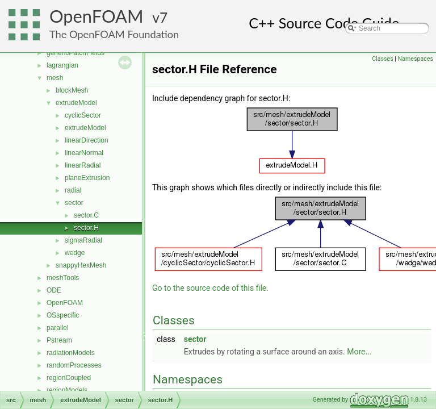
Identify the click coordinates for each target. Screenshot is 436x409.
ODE (54, 290)
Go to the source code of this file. (210, 288)
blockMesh (72, 90)
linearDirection (86, 140)
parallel (58, 328)
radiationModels (71, 353)
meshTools (63, 278)
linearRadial (82, 165)
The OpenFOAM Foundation (114, 34)
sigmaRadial (83, 240)
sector (74, 203)
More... (359, 351)
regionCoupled (69, 378)
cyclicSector (83, 115)
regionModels (67, 390)
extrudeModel (76, 103)
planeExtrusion (87, 178)
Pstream (59, 340)
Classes (382, 58)
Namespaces (415, 58)
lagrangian (62, 65)
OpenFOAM (96, 16)
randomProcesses (74, 365)
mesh (55, 78)
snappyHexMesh (81, 265)
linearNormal (84, 153)
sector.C (86, 215)
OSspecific (63, 315)
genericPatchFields (75, 53)
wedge (75, 253)
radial (73, 190)
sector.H (86, 228)
